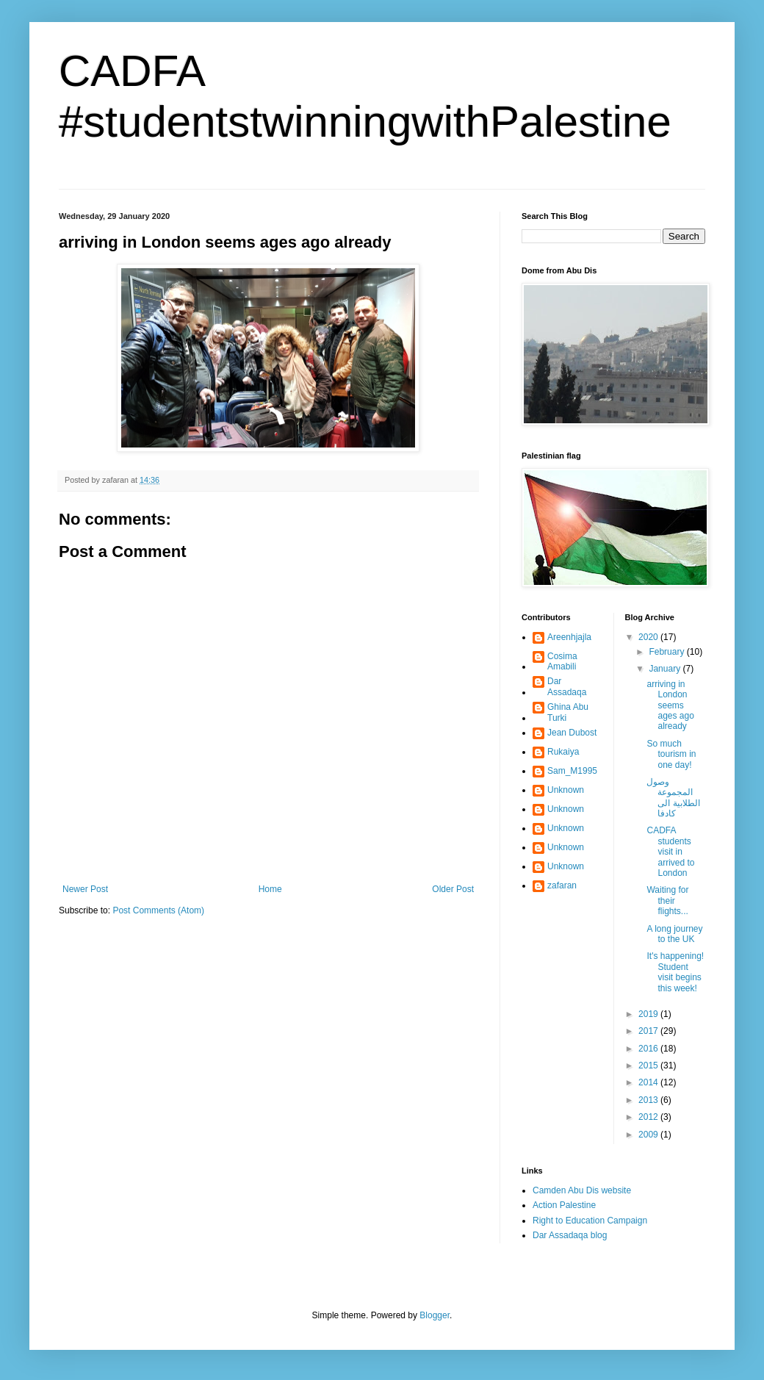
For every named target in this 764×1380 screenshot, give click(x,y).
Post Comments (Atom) (158, 910)
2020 (649, 637)
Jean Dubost (572, 732)
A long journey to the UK (674, 934)
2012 (649, 1117)
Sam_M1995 (572, 771)
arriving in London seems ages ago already (669, 705)
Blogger (434, 1315)
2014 (649, 1082)
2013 (649, 1100)
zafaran (562, 885)
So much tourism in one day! (671, 754)
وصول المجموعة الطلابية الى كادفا (672, 798)
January (665, 669)
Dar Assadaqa (566, 686)
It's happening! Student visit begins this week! (675, 972)
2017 (649, 1031)
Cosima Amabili (562, 661)
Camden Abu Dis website (582, 1190)
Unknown (565, 790)
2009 (649, 1134)
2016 (649, 1048)
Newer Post (85, 889)
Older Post (453, 889)
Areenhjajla (569, 637)
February (667, 652)
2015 (649, 1065)
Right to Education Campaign (590, 1220)
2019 (649, 1014)
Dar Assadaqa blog (570, 1235)
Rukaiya (563, 752)
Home (270, 889)
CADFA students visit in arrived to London (670, 851)
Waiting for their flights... (667, 900)
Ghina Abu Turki (567, 712)
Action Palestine (564, 1205)
